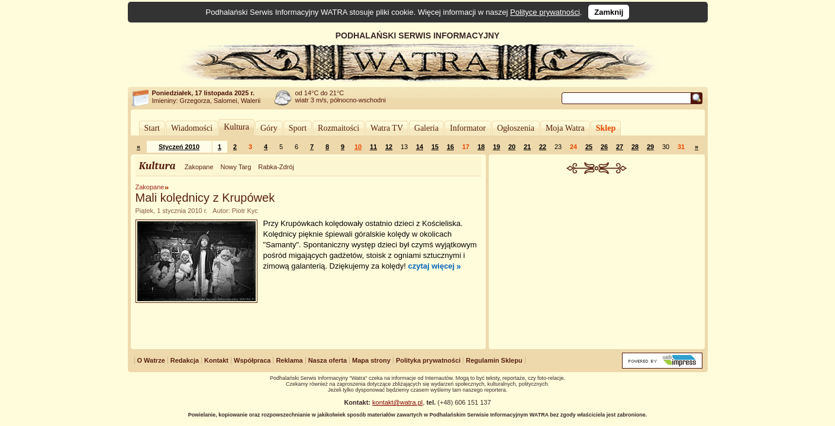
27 (619, 146)
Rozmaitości (338, 128)
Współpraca (252, 360)
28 (635, 146)
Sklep (605, 128)
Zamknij (608, 12)
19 (496, 146)
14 (419, 146)
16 (450, 146)
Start (152, 128)
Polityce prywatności (545, 12)
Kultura (236, 126)
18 (481, 146)
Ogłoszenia (515, 128)
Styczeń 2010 (179, 146)
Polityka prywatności (428, 360)
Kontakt (216, 360)
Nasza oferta (327, 360)
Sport (298, 128)
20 (511, 146)
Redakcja (184, 360)
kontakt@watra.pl (397, 402)
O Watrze (151, 360)
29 (650, 146)
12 (388, 146)
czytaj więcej (431, 266)
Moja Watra (565, 128)
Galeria (426, 128)
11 (373, 146)
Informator (468, 128)
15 (435, 146)
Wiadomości (191, 128)
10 (358, 146)
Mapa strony (371, 360)
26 (604, 146)
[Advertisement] (596, 263)
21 (527, 146)
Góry (269, 128)
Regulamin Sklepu (494, 360)
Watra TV (386, 128)
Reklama (289, 360)
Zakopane (199, 166)
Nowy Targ (236, 166)
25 (588, 146)
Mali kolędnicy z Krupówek (205, 197)
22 (542, 146)
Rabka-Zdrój (276, 166)
